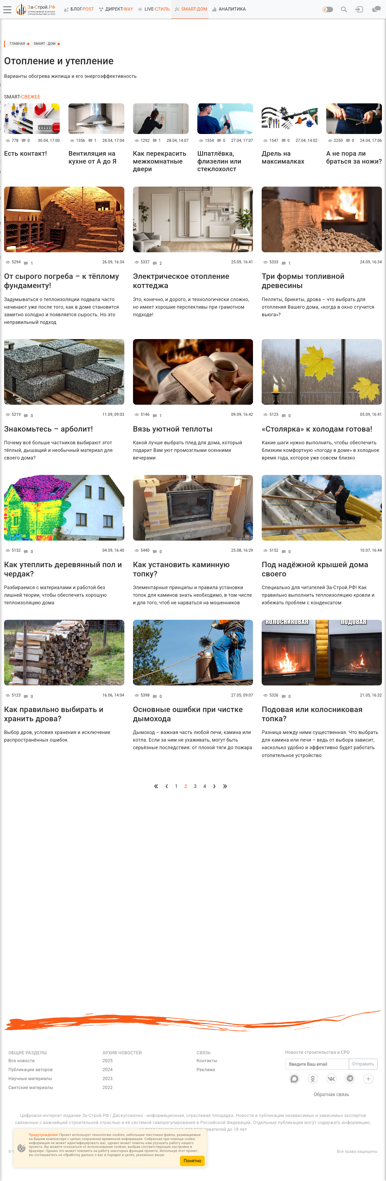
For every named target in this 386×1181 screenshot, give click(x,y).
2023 (108, 1078)
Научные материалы (30, 1078)
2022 (108, 1087)
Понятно (192, 1160)
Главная (19, 44)
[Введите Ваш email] (317, 1064)
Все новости (21, 1060)
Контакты (207, 1060)
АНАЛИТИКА (228, 9)
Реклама (206, 1069)
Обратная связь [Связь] (331, 1094)
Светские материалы (30, 1087)
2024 (108, 1069)
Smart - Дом (49, 44)
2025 (108, 1060)
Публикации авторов (30, 1069)
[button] (7, 10)
